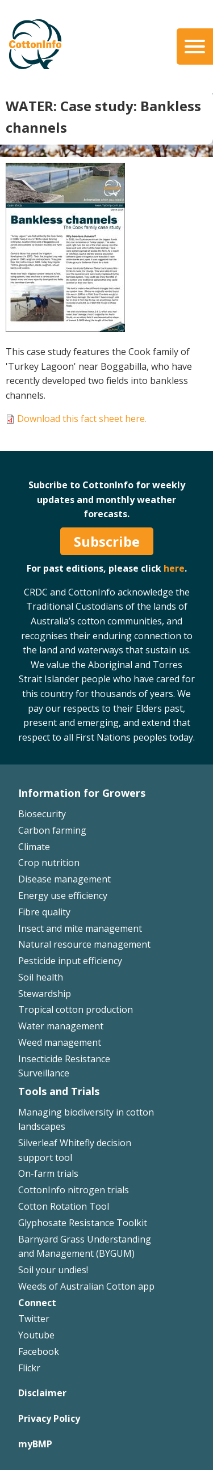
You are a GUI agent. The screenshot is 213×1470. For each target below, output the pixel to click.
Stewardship (44, 993)
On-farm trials (48, 1173)
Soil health (40, 977)
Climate (34, 846)
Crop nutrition (49, 862)
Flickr (29, 1368)
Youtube (36, 1335)
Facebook (38, 1351)
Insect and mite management (80, 928)
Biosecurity (42, 814)
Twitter (33, 1318)
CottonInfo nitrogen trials (73, 1190)
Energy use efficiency (62, 895)
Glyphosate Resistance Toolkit (82, 1222)
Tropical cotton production (75, 1009)
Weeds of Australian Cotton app (86, 1286)
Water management (60, 1026)
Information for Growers (81, 793)
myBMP (35, 1444)
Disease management (64, 879)
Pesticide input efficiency (70, 960)
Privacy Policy (49, 1418)
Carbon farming (52, 830)
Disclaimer (42, 1393)
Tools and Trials (58, 1091)
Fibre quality (44, 912)
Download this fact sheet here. (82, 418)
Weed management (59, 1042)
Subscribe (107, 541)
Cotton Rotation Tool (63, 1206)
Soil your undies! (53, 1270)
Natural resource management (84, 944)
